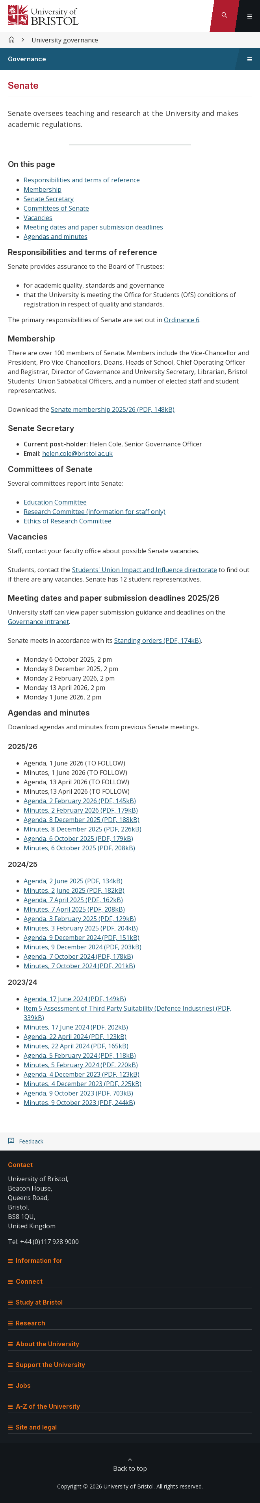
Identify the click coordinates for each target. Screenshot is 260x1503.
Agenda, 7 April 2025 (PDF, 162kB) (73, 900)
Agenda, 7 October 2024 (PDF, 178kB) (78, 956)
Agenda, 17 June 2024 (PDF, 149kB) (75, 999)
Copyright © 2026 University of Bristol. (106, 1486)
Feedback (31, 1141)
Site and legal (32, 1427)
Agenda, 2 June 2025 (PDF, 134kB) (73, 881)
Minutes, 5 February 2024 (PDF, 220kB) (81, 1065)
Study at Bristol (35, 1302)
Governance (27, 59)
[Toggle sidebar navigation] (250, 59)
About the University (43, 1344)
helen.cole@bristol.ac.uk (77, 453)
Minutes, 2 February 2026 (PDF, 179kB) (81, 810)
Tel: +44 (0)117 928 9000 (43, 1241)
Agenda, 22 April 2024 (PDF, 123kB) (75, 1036)
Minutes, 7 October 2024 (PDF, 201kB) (79, 966)
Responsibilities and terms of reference (82, 180)
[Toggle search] (224, 16)
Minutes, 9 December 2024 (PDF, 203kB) (82, 947)
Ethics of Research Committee (67, 521)
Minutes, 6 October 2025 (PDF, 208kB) (79, 848)
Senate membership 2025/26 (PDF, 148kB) (113, 409)
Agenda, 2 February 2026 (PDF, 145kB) (80, 800)
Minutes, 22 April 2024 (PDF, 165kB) (76, 1046)
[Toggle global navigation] (250, 16)
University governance (65, 40)
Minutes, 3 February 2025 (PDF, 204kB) (81, 928)
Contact (20, 1165)
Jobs (19, 1385)
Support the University (46, 1365)
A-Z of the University (44, 1406)
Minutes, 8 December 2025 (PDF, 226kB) (82, 829)
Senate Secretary (49, 199)
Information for (35, 1260)
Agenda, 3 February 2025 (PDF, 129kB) (80, 918)
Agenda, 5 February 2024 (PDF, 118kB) (80, 1055)
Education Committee (55, 502)
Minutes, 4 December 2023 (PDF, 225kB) (82, 1083)
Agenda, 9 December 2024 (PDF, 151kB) (81, 937)
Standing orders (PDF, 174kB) (157, 640)
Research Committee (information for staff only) (94, 511)
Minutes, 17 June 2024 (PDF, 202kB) (76, 1027)
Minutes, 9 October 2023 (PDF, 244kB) (79, 1102)
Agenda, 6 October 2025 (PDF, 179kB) (78, 838)
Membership (42, 189)
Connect (25, 1281)
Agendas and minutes (55, 236)
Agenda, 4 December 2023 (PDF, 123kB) (81, 1074)
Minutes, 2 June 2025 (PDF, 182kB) (74, 890)
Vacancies (38, 217)
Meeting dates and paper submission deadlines (93, 227)
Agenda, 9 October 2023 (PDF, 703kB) (78, 1093)
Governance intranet (38, 621)
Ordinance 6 (181, 320)
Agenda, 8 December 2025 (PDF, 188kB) (81, 819)
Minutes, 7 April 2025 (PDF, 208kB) (74, 909)
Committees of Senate (56, 208)
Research (26, 1323)
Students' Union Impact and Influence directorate (144, 569)
